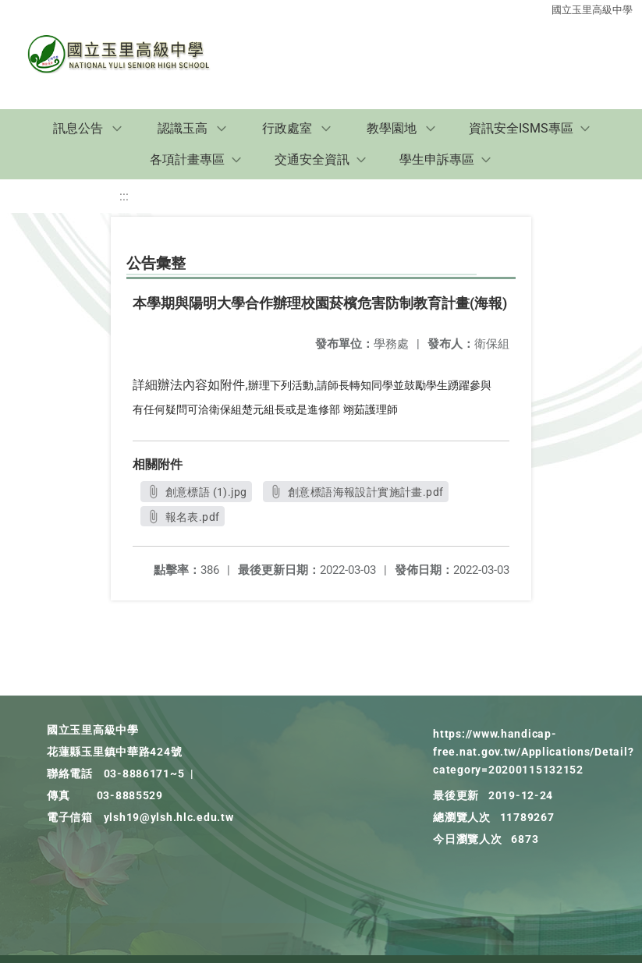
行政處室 (287, 128)
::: (124, 196)
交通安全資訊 (312, 159)
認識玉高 (182, 128)
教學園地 (392, 128)
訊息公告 (78, 128)
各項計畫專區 (187, 159)
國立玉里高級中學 (592, 10)
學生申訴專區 (436, 159)
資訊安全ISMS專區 (521, 128)
